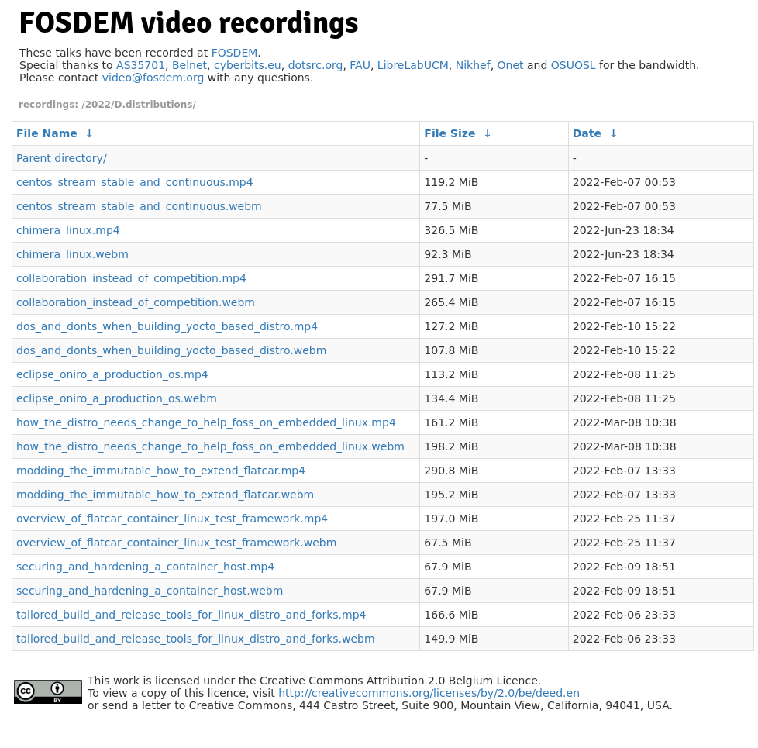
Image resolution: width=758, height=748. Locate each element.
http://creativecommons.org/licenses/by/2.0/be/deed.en (429, 693)
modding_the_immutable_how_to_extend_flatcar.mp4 (160, 470)
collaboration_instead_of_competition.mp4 (131, 278)
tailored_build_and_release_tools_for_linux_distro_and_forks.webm (195, 639)
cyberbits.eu (247, 65)
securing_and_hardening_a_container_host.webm (149, 590)
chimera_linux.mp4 (68, 230)
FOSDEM (235, 53)
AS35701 (140, 65)
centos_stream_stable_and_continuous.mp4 (134, 182)
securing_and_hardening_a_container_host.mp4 (145, 566)
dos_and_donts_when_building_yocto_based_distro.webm (171, 350)
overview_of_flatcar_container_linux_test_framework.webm (176, 542)
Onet (511, 65)
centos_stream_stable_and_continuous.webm (139, 206)
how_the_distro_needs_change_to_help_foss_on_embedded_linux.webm (210, 446)
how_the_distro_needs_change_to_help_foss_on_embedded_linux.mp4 (206, 422)
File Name (47, 133)
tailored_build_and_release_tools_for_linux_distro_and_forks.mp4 (191, 614)
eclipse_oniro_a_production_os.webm (116, 398)
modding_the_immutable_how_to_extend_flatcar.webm (165, 494)
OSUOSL (573, 65)
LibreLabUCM (413, 65)
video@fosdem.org (153, 77)
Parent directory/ (61, 158)
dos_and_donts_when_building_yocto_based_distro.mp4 (167, 326)
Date (587, 133)
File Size (449, 133)
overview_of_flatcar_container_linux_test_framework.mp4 (172, 518)
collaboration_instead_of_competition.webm (135, 302)
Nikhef (473, 65)
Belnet (189, 65)
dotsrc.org (315, 65)
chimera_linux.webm (72, 254)
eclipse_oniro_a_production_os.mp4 (112, 374)
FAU (360, 65)
